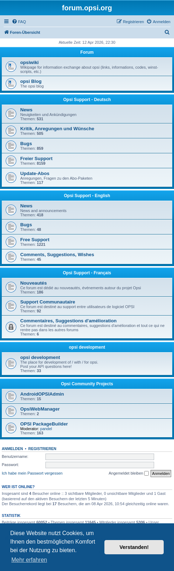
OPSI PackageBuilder (44, 424)
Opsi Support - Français (87, 272)
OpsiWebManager (40, 409)
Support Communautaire (47, 302)
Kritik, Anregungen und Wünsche (57, 128)
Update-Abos (34, 173)
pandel (46, 429)
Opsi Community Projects (87, 383)
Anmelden (12, 448)
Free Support (34, 239)
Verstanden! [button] (134, 547)
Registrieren (42, 448)
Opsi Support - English (87, 195)
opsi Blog (31, 81)
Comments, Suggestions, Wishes (57, 254)
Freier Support (36, 158)
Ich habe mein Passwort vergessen (32, 473)
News (26, 109)
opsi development (87, 347)
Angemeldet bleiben (129, 473)
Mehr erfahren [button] (29, 560)
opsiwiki (29, 62)
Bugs (26, 143)
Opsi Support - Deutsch (87, 99)
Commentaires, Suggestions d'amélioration (68, 320)
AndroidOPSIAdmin (42, 394)
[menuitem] (19, 21)
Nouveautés (33, 283)
